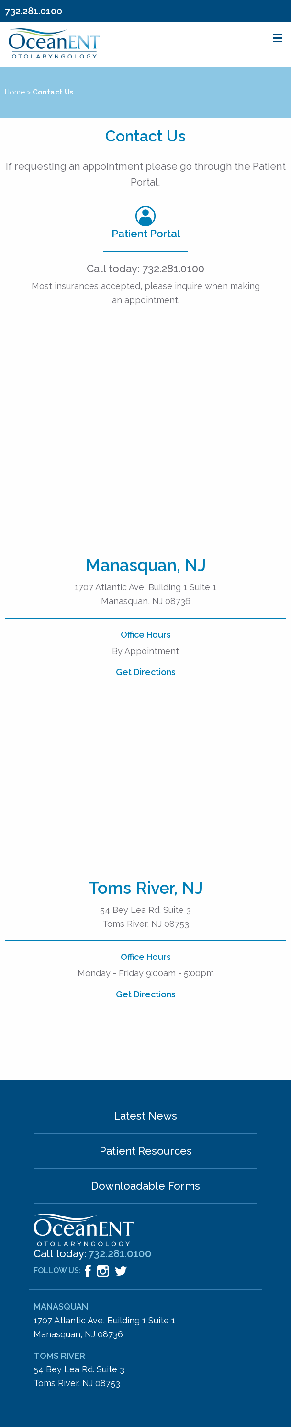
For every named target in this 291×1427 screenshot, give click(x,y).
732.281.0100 (33, 11)
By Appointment (145, 651)
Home (15, 92)
